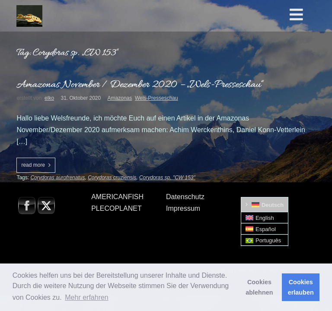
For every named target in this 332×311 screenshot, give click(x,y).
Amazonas (120, 98)
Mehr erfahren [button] (87, 297)
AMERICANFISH (117, 196)
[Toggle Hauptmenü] (309, 15)
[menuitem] (264, 204)
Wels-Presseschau (156, 98)
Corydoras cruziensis (112, 178)
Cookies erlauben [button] (301, 287)
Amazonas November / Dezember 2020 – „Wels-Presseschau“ (139, 85)
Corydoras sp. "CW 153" (167, 178)
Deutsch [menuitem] (273, 205)
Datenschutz (185, 196)
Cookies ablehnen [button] (259, 287)
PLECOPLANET (116, 208)
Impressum (183, 208)
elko (49, 98)
